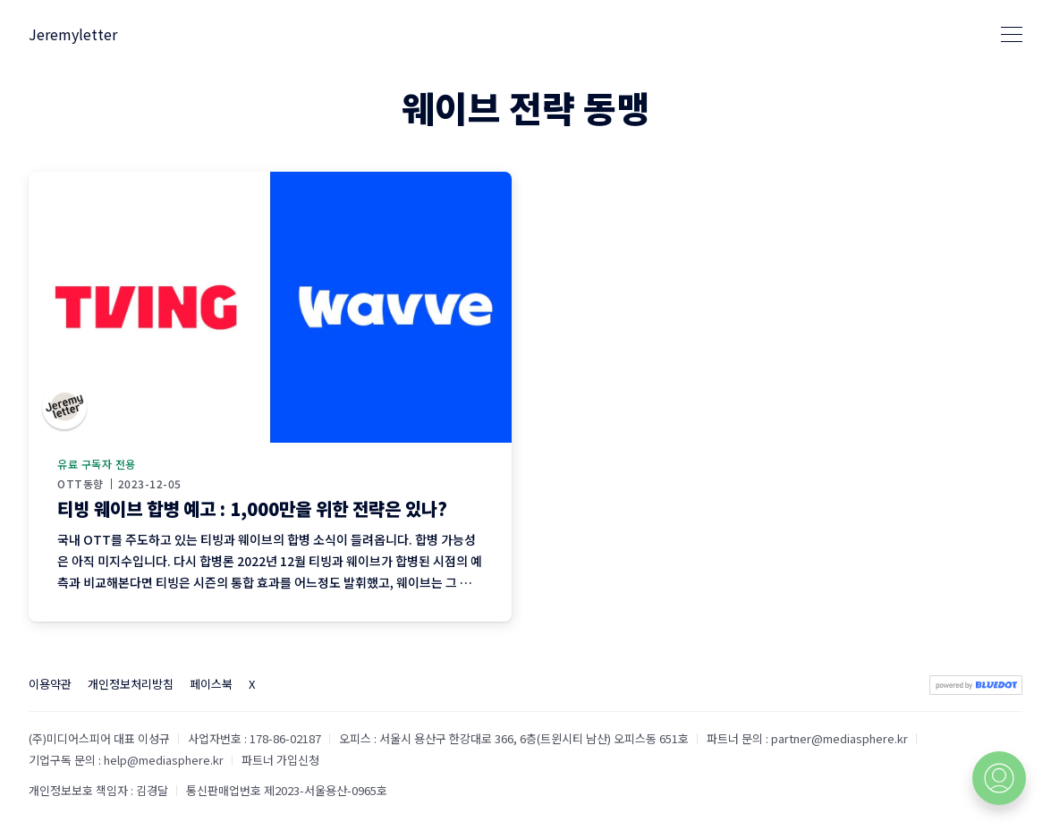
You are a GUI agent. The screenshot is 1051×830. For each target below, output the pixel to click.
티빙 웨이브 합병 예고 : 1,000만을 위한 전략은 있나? (252, 508)
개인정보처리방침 (131, 683)
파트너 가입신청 (280, 759)
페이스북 (211, 683)
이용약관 (50, 683)
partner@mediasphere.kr (839, 738)
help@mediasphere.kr (164, 759)
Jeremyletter (73, 34)
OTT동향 (80, 484)
